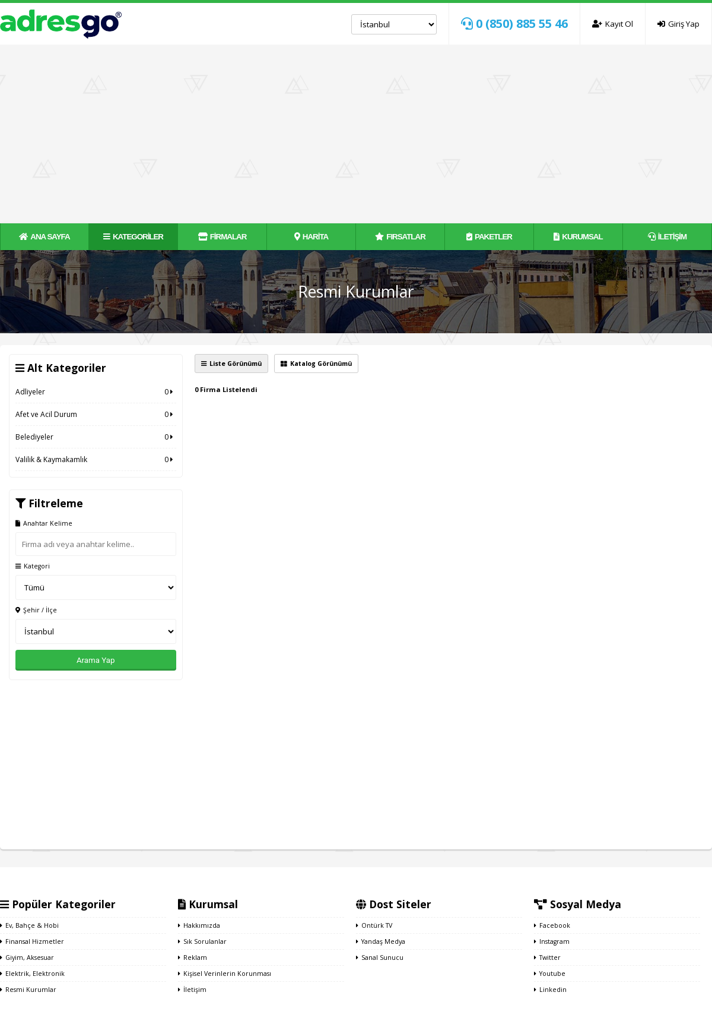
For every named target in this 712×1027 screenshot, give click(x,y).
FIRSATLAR (400, 236)
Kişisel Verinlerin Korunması (224, 973)
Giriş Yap (678, 23)
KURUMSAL (578, 236)
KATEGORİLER (133, 236)
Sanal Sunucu (379, 957)
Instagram (552, 941)
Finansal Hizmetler (32, 941)
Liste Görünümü (231, 363)
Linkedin (550, 989)
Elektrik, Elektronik (32, 973)
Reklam (192, 957)
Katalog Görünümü (316, 363)
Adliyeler (95, 392)
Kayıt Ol (612, 23)
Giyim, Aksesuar (27, 957)
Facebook (552, 925)
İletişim (192, 989)
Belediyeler (95, 437)
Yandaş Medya (380, 941)
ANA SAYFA (44, 236)
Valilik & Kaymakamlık (95, 459)
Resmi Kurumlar (28, 989)
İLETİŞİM (667, 236)
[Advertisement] (356, 133)
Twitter (547, 957)
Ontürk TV (374, 925)
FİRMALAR (222, 236)
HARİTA (311, 236)
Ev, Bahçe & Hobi (29, 925)
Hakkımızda (199, 925)
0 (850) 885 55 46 (514, 23)
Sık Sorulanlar (202, 941)
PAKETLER (489, 236)
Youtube (549, 973)
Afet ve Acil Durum (95, 414)
